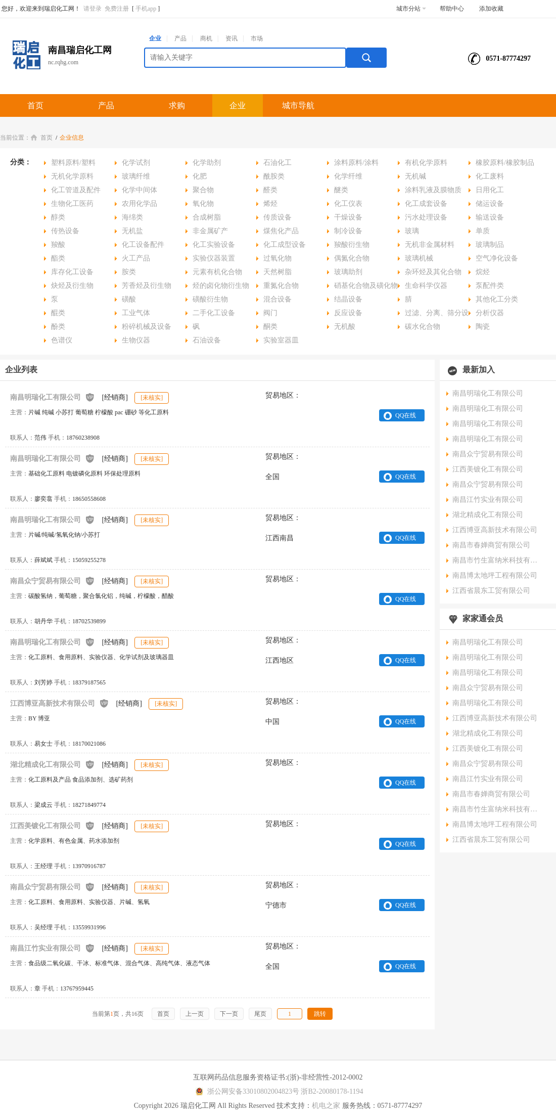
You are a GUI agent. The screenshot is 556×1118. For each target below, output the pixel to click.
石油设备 (207, 340)
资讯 (231, 38)
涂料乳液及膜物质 (433, 190)
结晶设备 (348, 299)
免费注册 (117, 8)
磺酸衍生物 (210, 299)
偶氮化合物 (351, 258)
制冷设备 (348, 231)
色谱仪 (61, 340)
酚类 (58, 326)
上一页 (195, 1013)
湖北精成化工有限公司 (52, 764)
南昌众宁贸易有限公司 (52, 580)
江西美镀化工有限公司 (52, 825)
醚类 (341, 190)
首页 (35, 105)
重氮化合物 (281, 285)
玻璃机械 (419, 258)
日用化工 (490, 190)
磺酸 (129, 299)
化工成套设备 (426, 203)
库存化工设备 (72, 272)
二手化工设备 (214, 313)
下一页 (229, 1013)
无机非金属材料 (429, 244)
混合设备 (277, 299)
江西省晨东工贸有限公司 (491, 590)
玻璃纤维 (136, 176)
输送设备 (490, 217)
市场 (257, 38)
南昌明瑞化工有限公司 (52, 397)
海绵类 (132, 217)
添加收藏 (491, 8)
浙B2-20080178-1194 (332, 1091)
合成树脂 (207, 217)
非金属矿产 (210, 231)
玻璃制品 (490, 244)
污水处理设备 (426, 217)
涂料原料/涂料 (356, 162)
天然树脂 (277, 272)
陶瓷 (483, 326)
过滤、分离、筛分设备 (433, 314)
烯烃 (270, 203)
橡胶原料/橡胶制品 (505, 162)
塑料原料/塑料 (73, 162)
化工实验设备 (214, 244)
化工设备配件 (143, 244)
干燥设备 (348, 217)
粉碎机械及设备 (146, 326)
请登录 (92, 8)
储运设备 (490, 203)
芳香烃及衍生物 (146, 285)
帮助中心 (452, 8)
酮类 (270, 326)
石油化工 (277, 162)
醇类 (58, 217)
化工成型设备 (284, 244)
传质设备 (277, 217)
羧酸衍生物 (351, 244)
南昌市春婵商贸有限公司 (491, 545)
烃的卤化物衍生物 (221, 285)
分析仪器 (490, 313)
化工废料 (490, 176)
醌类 (58, 313)
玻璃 (412, 231)
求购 (177, 105)
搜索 (366, 58)
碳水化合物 (422, 326)
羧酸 (58, 244)
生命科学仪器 (426, 285)
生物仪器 (136, 340)
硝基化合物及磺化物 (366, 285)
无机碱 (415, 176)
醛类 (270, 190)
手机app (145, 8)
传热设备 (65, 231)
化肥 (200, 176)
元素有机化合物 (217, 272)
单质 (483, 231)
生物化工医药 (72, 203)
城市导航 (298, 105)
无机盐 (132, 231)
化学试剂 (136, 162)
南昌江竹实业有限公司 (52, 948)
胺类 (129, 272)
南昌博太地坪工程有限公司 (494, 575)
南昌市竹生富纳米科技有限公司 (497, 560)
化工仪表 (348, 203)
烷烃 (483, 272)
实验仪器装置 (214, 258)
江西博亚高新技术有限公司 (59, 703)
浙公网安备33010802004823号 (246, 1091)
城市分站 (411, 8)
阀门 (270, 313)
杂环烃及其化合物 (433, 272)
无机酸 (344, 326)
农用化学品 (139, 203)
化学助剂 (207, 162)
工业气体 (136, 313)
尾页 (260, 1013)
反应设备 (348, 313)
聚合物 (203, 190)
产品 (180, 38)
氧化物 (203, 203)
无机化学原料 (72, 176)
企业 (155, 38)
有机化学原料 (426, 162)
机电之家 (326, 1105)
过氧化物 (277, 258)
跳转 (320, 1013)
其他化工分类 (497, 299)
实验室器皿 (281, 340)
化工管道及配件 (76, 190)
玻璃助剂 (348, 272)
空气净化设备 (497, 258)
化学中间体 (139, 190)
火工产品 (136, 258)
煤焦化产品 (281, 231)
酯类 (58, 258)
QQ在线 (405, 415)
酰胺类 (274, 176)
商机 (206, 38)
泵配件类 (490, 285)
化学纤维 (348, 176)
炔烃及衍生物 (72, 285)
